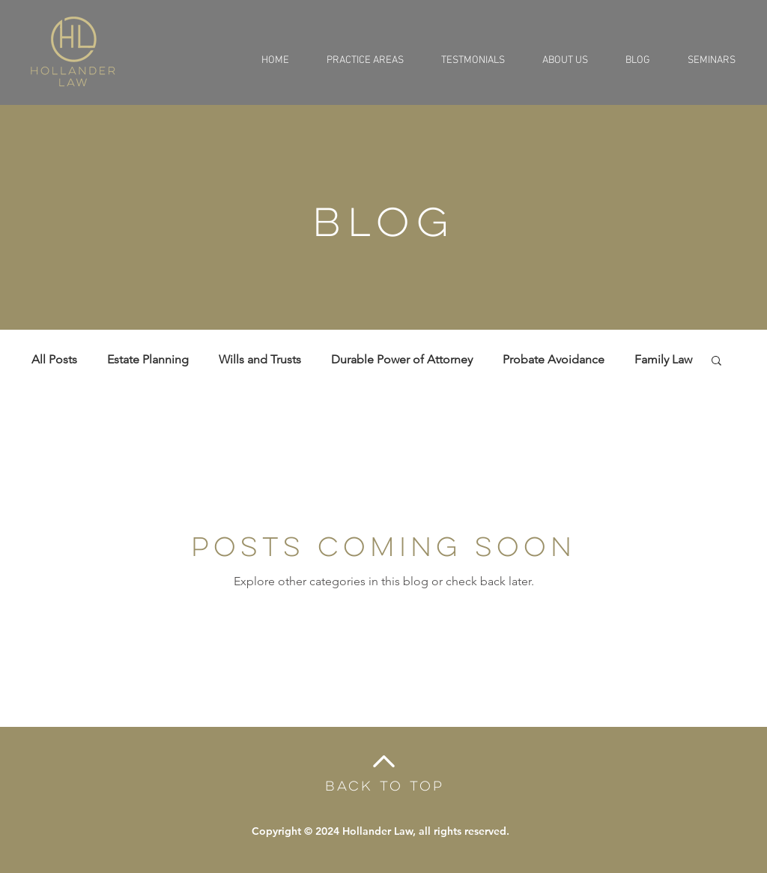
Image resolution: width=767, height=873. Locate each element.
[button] (716, 361)
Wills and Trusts (260, 359)
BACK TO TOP (384, 786)
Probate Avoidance (553, 359)
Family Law (663, 359)
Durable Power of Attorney (402, 359)
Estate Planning (148, 359)
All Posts (54, 359)
